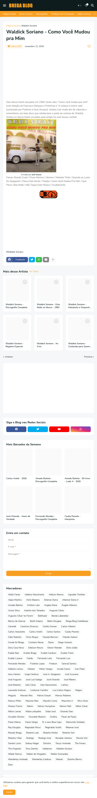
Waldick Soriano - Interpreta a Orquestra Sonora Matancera (79, 306)
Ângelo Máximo (69, 605)
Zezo (10, 764)
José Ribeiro (70, 679)
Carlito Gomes (50, 626)
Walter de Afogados (36, 754)
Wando (59, 759)
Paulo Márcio (14, 722)
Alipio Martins (15, 599)
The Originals (14, 748)
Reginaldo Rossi (33, 727)
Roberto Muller (50, 732)
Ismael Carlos (63, 668)
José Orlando (53, 679)
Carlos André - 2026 (16, 478)
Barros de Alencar (16, 621)
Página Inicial (9, 14)
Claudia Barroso (50, 637)
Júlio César (30, 684)
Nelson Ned (65, 706)
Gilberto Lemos (15, 668)
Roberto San (68, 732)
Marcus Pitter (14, 700)
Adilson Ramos (56, 594)
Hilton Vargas (45, 668)
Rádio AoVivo (84, 14)
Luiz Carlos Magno (62, 690)
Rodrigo (30, 738)
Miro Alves (82, 700)
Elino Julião (71, 647)
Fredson (53, 663)
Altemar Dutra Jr (70, 599)
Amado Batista (15, 605)
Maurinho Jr (67, 700)
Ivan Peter (80, 668)
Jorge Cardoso (32, 674)
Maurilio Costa (50, 700)
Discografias (42, 14)
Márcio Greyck (44, 695)
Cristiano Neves (36, 642)
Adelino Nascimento (34, 594)
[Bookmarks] (86, 5)
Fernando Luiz (63, 658)
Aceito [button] (9, 792)
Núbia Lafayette (33, 711)
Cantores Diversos (29, 626)
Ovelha (53, 716)
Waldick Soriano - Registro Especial (15, 345)
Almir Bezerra (32, 599)
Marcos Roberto (63, 695)
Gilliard (31, 668)
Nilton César (82, 706)
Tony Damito (32, 748)
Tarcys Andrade (62, 743)
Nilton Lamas (14, 711)
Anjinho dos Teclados (34, 610)
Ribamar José (72, 727)
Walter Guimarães (59, 754)
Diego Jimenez (65, 642)
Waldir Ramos (15, 754)
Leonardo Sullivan (17, 690)
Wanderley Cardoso (41, 759)
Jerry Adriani (14, 674)
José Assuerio (71, 674)
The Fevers (80, 743)
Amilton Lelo (33, 605)
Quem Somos (26, 14)
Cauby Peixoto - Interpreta (73, 518)
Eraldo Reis (13, 653)
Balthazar (42, 615)
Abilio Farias (14, 594)
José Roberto (14, 684)
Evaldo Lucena (15, 658)
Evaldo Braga (30, 653)
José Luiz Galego (34, 679)
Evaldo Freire (67, 653)
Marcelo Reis (26, 695)
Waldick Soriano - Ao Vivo (47, 345)
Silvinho (47, 743)
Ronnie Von (82, 738)
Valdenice (47, 748)
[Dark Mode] (79, 5)
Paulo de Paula (68, 716)
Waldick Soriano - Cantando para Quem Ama (79, 345)
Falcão (30, 658)
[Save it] (89, 46)
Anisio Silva (14, 610)
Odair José (50, 711)
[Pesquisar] (93, 5)
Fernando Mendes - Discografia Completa (46, 518)
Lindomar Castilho (39, 690)
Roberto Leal (32, 732)
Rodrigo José (44, 738)
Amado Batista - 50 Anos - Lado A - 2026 (77, 480)
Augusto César (56, 610)
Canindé (12, 626)
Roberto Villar (15, 738)
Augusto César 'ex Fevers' (20, 615)
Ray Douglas (14, 727)
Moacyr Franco (15, 706)
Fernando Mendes (17, 663)
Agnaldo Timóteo (76, 594)
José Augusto (14, 679)
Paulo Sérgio (31, 722)
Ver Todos (33, 271)
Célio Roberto (14, 637)
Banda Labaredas (60, 615)
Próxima (88, 356)
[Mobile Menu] (4, 5)
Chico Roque (32, 637)
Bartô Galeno (36, 621)
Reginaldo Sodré (53, 727)
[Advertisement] (48, 74)
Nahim (30, 706)
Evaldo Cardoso (48, 653)
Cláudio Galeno (70, 637)
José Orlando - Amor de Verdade (18, 518)
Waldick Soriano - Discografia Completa (16, 306)
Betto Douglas (54, 621)
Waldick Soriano (29, 26)
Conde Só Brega (16, 642)
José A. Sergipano (51, 674)
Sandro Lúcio (14, 743)
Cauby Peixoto (72, 631)
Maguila (12, 695)
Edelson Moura (35, 647)
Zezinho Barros (74, 759)
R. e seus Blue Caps (52, 722)
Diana (51, 642)
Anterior (9, 356)
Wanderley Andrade (17, 759)
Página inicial (12, 26)
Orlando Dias (66, 711)
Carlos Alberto (68, 626)
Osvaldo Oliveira (16, 716)
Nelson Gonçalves (46, 706)
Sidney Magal (32, 743)
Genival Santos (69, 663)
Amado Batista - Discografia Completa (46, 480)
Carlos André (35, 631)
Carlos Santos (53, 631)
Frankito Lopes (37, 663)
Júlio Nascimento (48, 684)
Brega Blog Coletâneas (77, 621)
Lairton (64, 684)
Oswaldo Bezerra (37, 716)
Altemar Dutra (51, 599)
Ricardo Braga (15, 732)
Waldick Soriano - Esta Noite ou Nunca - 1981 (48, 306)
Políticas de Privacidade (62, 14)
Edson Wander (54, 647)
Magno (78, 690)
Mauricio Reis (32, 700)
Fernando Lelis (44, 658)
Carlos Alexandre (16, 631)
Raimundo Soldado (75, 722)
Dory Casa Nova (16, 647)
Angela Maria (50, 605)
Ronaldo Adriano (63, 738)
